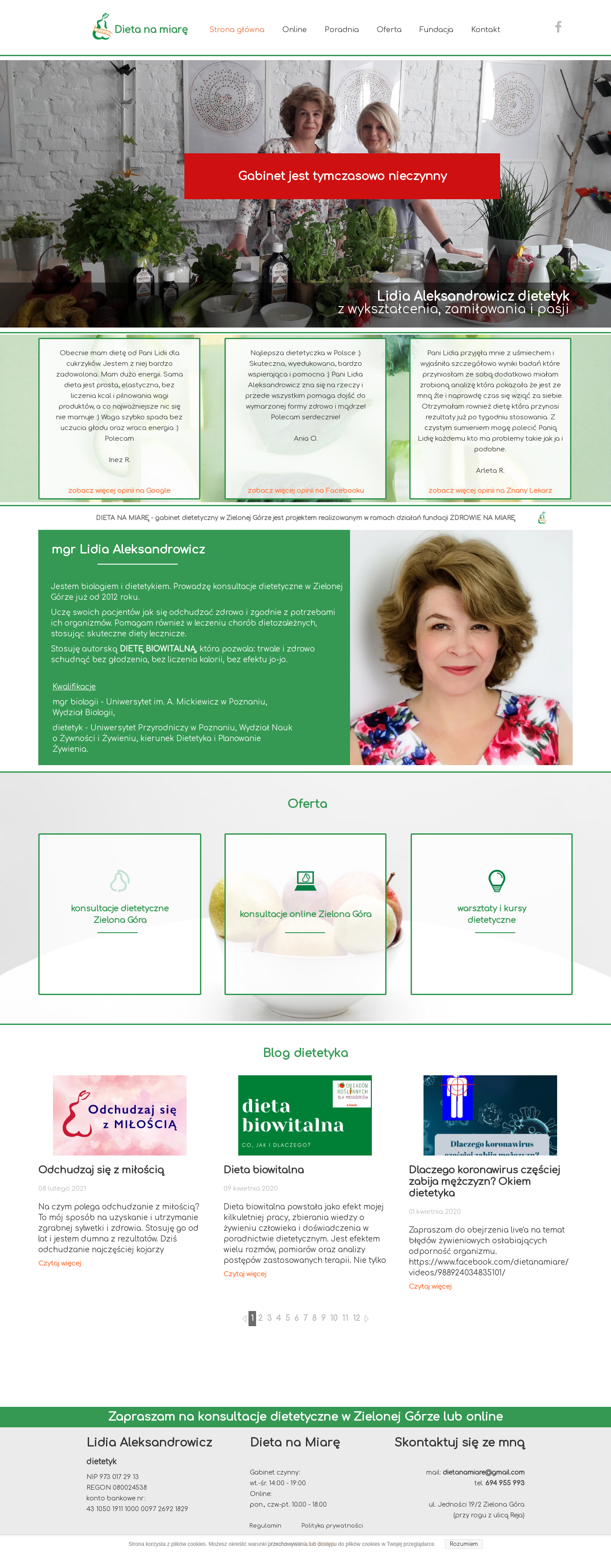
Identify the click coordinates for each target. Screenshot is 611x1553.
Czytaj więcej (59, 1263)
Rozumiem (464, 1544)
